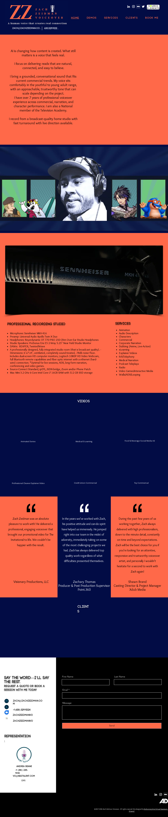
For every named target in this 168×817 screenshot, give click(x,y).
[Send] (111, 726)
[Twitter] (143, 6)
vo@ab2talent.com (24, 776)
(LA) (23, 780)
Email (65, 690)
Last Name (119, 676)
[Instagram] (133, 6)
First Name (67, 676)
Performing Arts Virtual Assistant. (156, 809)
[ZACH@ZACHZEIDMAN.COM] (26, 28)
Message (67, 703)
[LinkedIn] (128, 6)
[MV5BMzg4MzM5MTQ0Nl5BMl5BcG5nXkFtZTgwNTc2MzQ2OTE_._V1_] (138, 6)
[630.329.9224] (51, 28)
